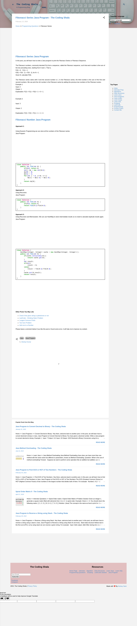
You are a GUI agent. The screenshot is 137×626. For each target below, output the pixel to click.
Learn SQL (117, 101)
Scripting (117, 103)
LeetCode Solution (101, 572)
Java (21, 338)
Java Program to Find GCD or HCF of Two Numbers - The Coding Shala (44, 470)
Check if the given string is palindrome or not (34, 315)
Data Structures (80, 7)
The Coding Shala (27, 4)
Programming (118, 106)
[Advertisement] (118, 54)
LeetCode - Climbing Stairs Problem (31, 318)
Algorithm (90, 571)
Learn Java (96, 7)
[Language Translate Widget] (120, 20)
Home (18, 26)
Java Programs (119, 96)
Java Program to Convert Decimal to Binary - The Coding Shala (41, 426)
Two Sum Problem (25, 323)
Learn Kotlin (118, 98)
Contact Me (118, 110)
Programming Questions (30, 26)
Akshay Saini (122, 586)
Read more (100, 442)
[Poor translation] (7, 598)
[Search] (124, 4)
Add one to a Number (26, 325)
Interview (82, 571)
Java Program (30, 338)
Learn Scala (118, 100)
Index (107, 7)
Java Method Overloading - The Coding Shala (34, 448)
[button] (104, 17)
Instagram (14, 582)
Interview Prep (49, 7)
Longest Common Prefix (27, 320)
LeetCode (117, 105)
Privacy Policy (118, 108)
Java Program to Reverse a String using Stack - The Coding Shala (42, 513)
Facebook (14, 580)
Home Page (73, 571)
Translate (115, 23)
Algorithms (64, 7)
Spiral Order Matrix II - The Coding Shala (32, 491)
